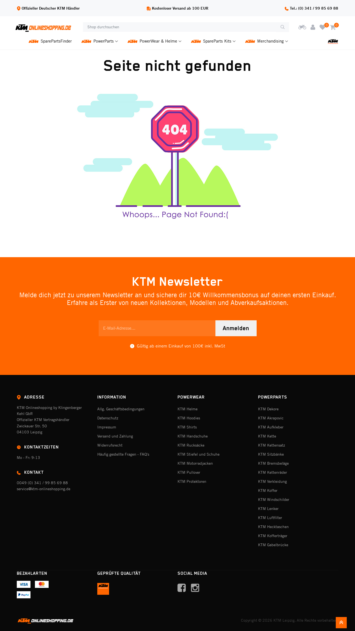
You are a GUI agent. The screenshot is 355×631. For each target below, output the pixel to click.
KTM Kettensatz (271, 445)
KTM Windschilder (273, 499)
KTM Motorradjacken (195, 463)
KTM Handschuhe (193, 436)
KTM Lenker (268, 508)
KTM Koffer (268, 490)
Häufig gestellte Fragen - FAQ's (123, 454)
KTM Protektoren (192, 481)
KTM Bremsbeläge (273, 463)
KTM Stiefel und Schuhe (199, 454)
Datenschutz (107, 418)
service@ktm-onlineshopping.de (43, 489)
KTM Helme (188, 409)
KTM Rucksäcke (191, 445)
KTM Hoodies (189, 418)
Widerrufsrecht (110, 445)
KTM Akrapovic (271, 418)
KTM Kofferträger (272, 536)
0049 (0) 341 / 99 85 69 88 (42, 483)
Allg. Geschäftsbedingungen (121, 409)
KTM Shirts (187, 427)
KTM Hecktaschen (273, 527)
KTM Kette (267, 436)
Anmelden (236, 328)
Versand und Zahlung (115, 436)
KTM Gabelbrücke (273, 545)
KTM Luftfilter (270, 517)
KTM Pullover (189, 472)
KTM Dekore (268, 409)
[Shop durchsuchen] (179, 27)
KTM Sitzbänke (271, 454)
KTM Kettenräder (272, 472)
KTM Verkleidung (272, 481)
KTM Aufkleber (271, 427)
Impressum (106, 427)
